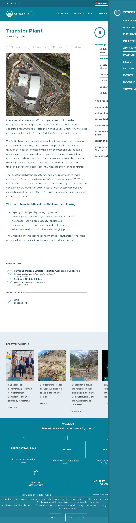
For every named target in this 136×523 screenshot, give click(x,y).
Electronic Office (83, 14)
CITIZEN (20, 14)
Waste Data (106, 80)
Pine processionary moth (108, 101)
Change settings (76, 517)
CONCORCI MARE (21, 303)
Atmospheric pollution (107, 119)
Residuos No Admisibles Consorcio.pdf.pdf (31, 282)
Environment (119, 32)
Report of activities (105, 141)
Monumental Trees (105, 107)
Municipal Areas (107, 14)
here (96, 502)
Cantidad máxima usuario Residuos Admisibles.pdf (34, 274)
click (33, 459)
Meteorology (101, 113)
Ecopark (104, 87)
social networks (44, 495)
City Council (61, 14)
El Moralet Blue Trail (105, 125)
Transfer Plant (108, 58)
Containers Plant (109, 74)
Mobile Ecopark (108, 93)
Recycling (100, 44)
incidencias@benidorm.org (117, 495)
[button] (16, 47)
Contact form (98, 495)
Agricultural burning (106, 156)
